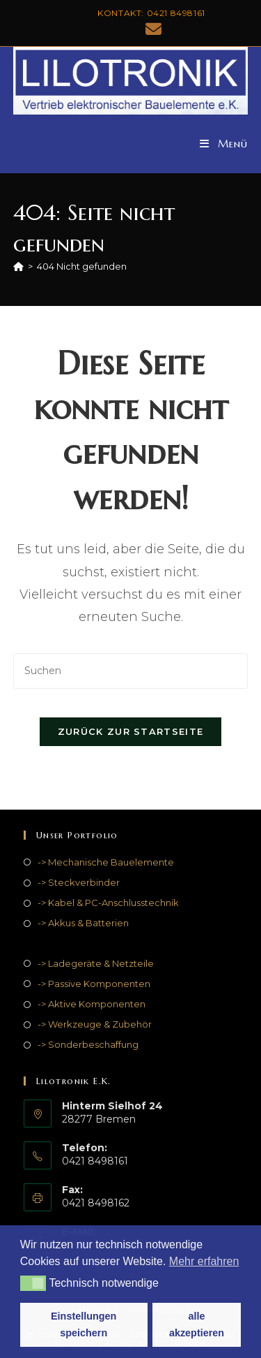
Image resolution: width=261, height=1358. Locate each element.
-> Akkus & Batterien (83, 922)
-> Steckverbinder (79, 882)
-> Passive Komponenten (94, 983)
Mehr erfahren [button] (204, 1261)
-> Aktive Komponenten (91, 1003)
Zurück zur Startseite (130, 731)
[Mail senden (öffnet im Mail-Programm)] (151, 29)
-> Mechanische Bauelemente (106, 862)
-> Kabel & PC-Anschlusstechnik (108, 902)
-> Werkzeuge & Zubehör (95, 1024)
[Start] (18, 266)
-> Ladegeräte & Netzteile (96, 963)
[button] (33, 1283)
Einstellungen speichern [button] (83, 1324)
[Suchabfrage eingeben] (130, 671)
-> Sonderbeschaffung (88, 1044)
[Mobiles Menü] (224, 143)
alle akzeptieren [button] (196, 1324)
